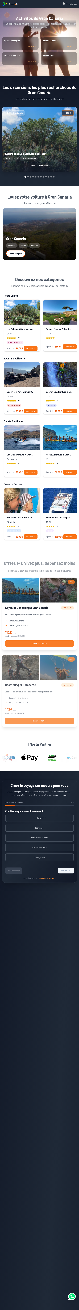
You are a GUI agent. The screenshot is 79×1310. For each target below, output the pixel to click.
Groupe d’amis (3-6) (39, 847)
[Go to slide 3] (30, 177)
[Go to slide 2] (28, 177)
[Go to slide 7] (41, 177)
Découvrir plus (16, 253)
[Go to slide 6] (38, 177)
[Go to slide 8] (43, 177)
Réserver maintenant (45, 165)
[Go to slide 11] (51, 177)
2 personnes (40, 827)
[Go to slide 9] (46, 177)
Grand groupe (40, 857)
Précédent (14, 870)
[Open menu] (75, 3)
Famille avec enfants (40, 837)
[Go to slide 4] (33, 177)
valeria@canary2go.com (47, 878)
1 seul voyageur (40, 818)
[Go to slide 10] (48, 177)
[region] (39, 325)
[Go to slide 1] (25, 177)
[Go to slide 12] (54, 177)
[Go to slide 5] (35, 177)
